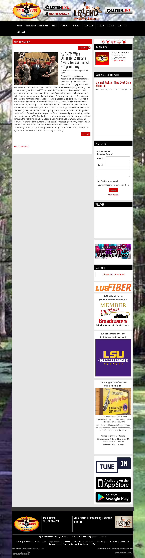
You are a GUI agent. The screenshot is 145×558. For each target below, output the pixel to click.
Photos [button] (76, 25)
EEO (44, 541)
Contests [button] (122, 25)
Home (19, 25)
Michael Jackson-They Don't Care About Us (113, 84)
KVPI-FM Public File (31, 541)
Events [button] (111, 25)
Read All (82, 48)
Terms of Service (70, 544)
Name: (100, 158)
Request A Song (117, 60)
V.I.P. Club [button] (88, 25)
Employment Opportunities (60, 541)
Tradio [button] (100, 25)
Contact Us (124, 541)
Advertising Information (83, 541)
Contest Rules (111, 541)
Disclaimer (84, 544)
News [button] (54, 25)
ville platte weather (113, 236)
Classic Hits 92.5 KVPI (114, 274)
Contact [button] (21, 31)
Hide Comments (21, 146)
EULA (93, 544)
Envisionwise (107, 548)
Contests (99, 541)
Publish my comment (107, 181)
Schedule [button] (65, 25)
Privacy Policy (54, 544)
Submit (113, 190)
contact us (102, 536)
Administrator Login (126, 548)
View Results (113, 195)
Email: (100, 165)
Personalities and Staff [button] (37, 25)
